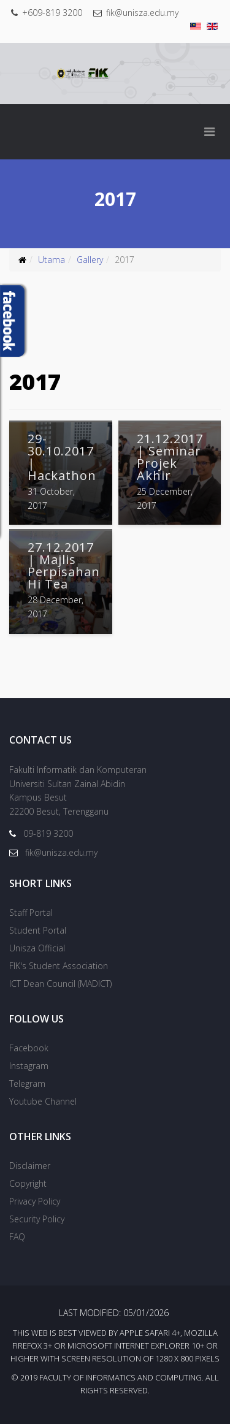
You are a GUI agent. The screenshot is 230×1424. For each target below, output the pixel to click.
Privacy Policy (34, 1201)
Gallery (90, 259)
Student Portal (37, 930)
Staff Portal (31, 912)
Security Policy (36, 1219)
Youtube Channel (43, 1101)
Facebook (28, 1048)
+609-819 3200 (52, 12)
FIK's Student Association (58, 966)
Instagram (28, 1066)
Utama (51, 259)
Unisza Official (37, 948)
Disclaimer (29, 1165)
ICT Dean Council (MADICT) (60, 983)
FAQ (17, 1237)
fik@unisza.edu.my (142, 12)
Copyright (28, 1183)
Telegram (27, 1083)
